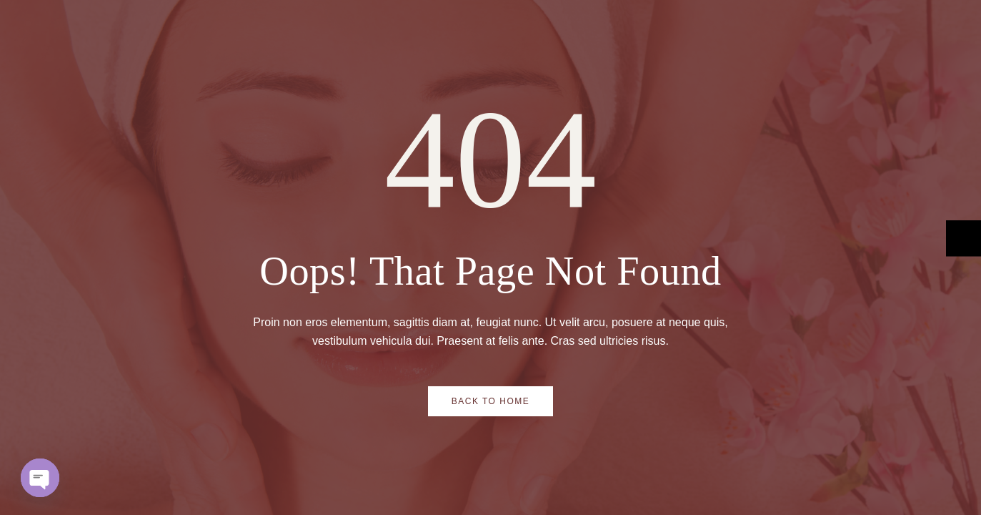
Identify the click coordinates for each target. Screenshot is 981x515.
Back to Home (491, 401)
